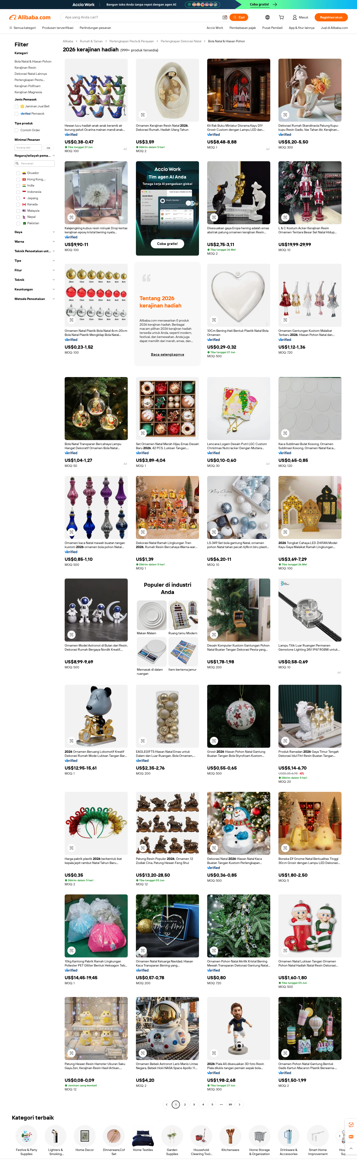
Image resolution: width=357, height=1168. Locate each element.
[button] (225, 17)
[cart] (282, 18)
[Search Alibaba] (142, 17)
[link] (351, 1125)
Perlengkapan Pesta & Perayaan (132, 41)
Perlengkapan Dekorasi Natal (181, 41)
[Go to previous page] (167, 1104)
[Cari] (239, 17)
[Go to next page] (239, 1104)
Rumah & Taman (91, 41)
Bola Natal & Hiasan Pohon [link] (226, 41)
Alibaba (68, 41)
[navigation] (34, 573)
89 (230, 1104)
